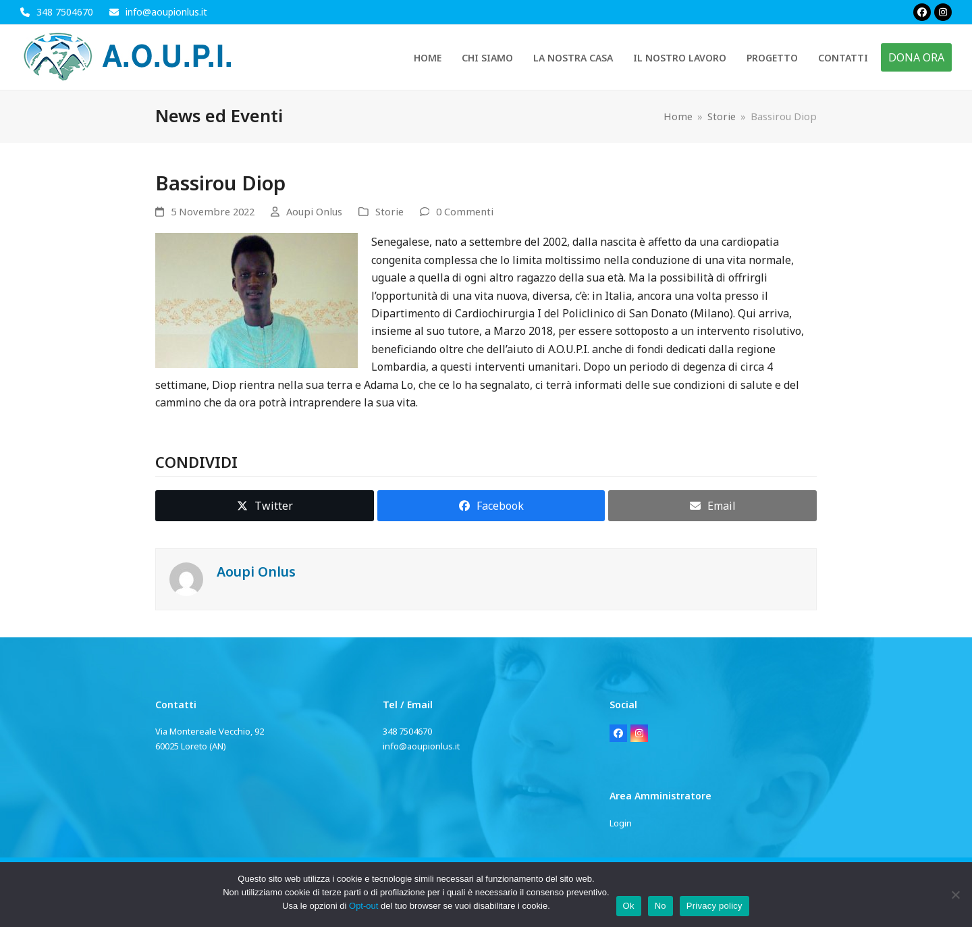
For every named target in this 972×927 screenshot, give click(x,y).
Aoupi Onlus (314, 211)
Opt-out (363, 906)
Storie (389, 211)
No (660, 906)
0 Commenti (464, 211)
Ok (628, 906)
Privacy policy (714, 906)
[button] (264, 505)
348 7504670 (64, 11)
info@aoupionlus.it (166, 11)
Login (621, 823)
